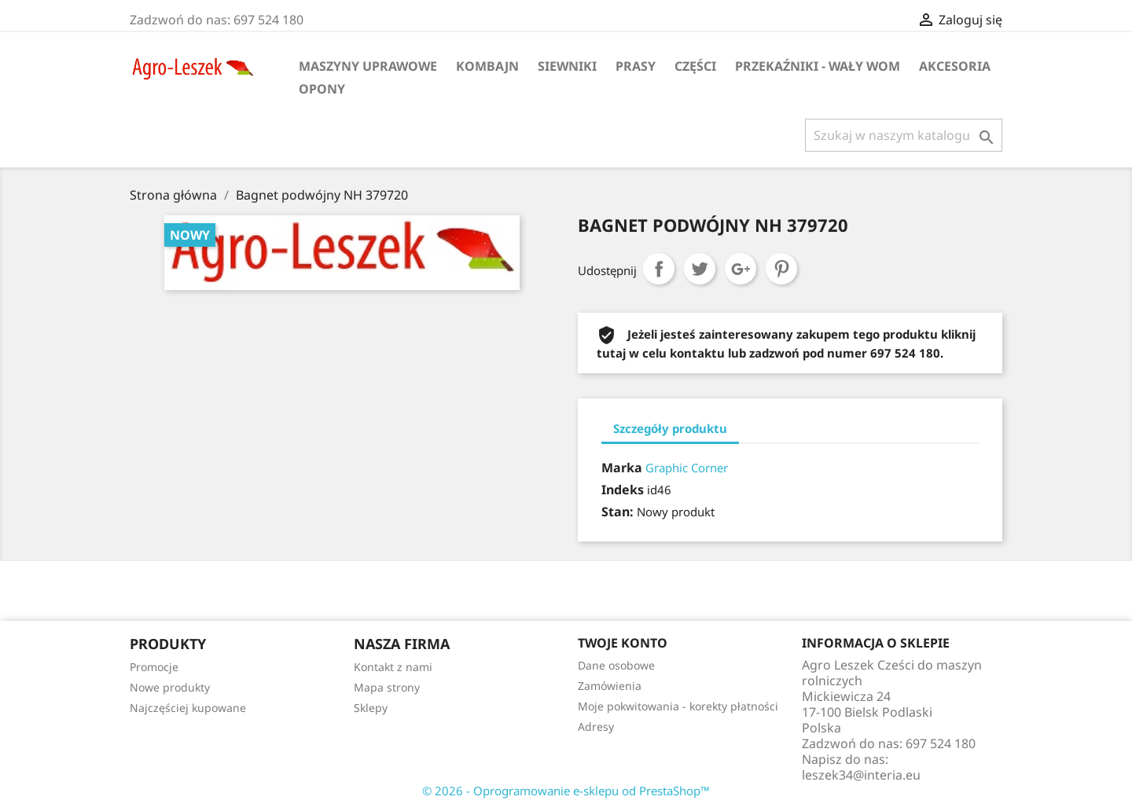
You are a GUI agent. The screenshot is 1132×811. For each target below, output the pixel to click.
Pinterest (781, 268)
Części (695, 66)
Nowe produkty (170, 687)
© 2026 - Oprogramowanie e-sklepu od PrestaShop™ (566, 790)
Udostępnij (658, 268)
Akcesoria (954, 66)
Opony (322, 88)
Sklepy (371, 707)
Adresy (596, 726)
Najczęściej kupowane (188, 707)
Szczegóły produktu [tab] (670, 428)
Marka (621, 467)
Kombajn (487, 66)
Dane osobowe (616, 665)
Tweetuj (699, 268)
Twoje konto (622, 642)
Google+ (740, 268)
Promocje (154, 666)
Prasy (636, 66)
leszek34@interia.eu (861, 774)
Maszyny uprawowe (368, 66)
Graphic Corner (686, 467)
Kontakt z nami (393, 666)
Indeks (622, 489)
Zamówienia (609, 685)
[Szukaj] (903, 135)
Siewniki (567, 66)
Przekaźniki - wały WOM (817, 66)
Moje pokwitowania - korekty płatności (678, 706)
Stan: (617, 511)
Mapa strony (387, 687)
